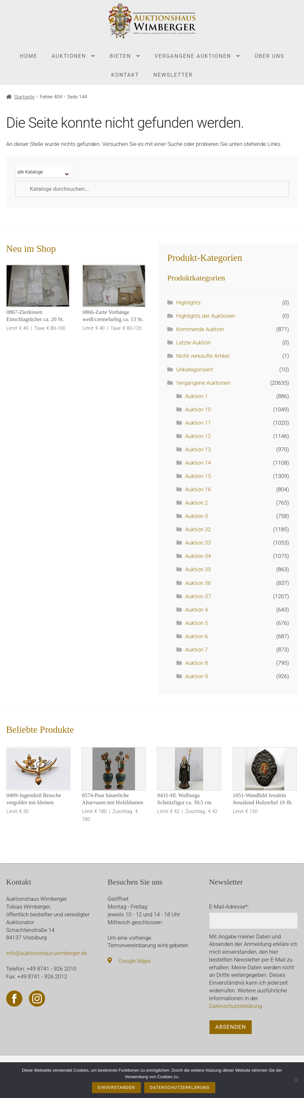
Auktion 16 (198, 489)
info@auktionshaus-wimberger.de (46, 953)
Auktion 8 (196, 663)
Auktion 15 (198, 476)
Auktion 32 (198, 529)
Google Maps (135, 961)
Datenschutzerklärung (235, 1006)
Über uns (269, 56)
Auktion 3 (196, 516)
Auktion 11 (198, 423)
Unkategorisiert (194, 369)
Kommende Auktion (200, 329)
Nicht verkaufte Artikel (203, 356)
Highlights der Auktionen (205, 316)
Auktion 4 (196, 609)
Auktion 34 (198, 556)
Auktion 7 (196, 649)
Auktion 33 (198, 542)
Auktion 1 (196, 396)
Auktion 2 (196, 502)
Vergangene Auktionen (193, 56)
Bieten (120, 56)
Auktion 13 (198, 449)
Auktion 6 (196, 636)
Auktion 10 (198, 409)
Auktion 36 (198, 583)
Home (28, 56)
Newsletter (173, 75)
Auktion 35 (198, 569)
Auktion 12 (198, 436)
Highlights (188, 302)
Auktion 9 (196, 676)
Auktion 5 (196, 623)
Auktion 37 (198, 596)
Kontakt (125, 75)
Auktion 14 (198, 462)
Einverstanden (116, 1087)
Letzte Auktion (193, 342)
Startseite (24, 97)
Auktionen (69, 56)
